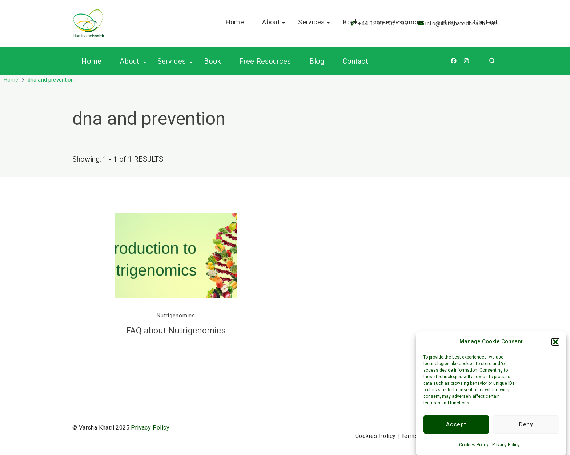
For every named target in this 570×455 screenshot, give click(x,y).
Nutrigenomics (176, 315)
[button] (555, 345)
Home (91, 61)
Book (212, 61)
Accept (456, 429)
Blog (316, 61)
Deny (526, 429)
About (129, 61)
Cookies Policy (474, 449)
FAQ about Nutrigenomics (175, 331)
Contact (355, 61)
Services (171, 61)
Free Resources (265, 61)
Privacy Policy (506, 449)
